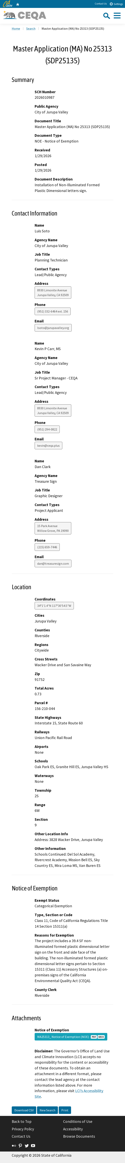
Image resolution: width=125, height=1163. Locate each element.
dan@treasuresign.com (53, 563)
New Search (47, 1110)
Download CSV (24, 1110)
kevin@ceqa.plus (48, 446)
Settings (116, 4)
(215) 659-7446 (47, 547)
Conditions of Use (77, 1121)
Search (30, 28)
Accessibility (73, 1129)
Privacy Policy (23, 1129)
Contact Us (101, 3)
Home (16, 28)
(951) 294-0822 (47, 429)
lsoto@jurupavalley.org (53, 328)
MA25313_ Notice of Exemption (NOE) (71, 1037)
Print (64, 1110)
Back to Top (21, 1121)
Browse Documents (79, 1136)
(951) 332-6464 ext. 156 (52, 311)
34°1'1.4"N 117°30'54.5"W (54, 606)
